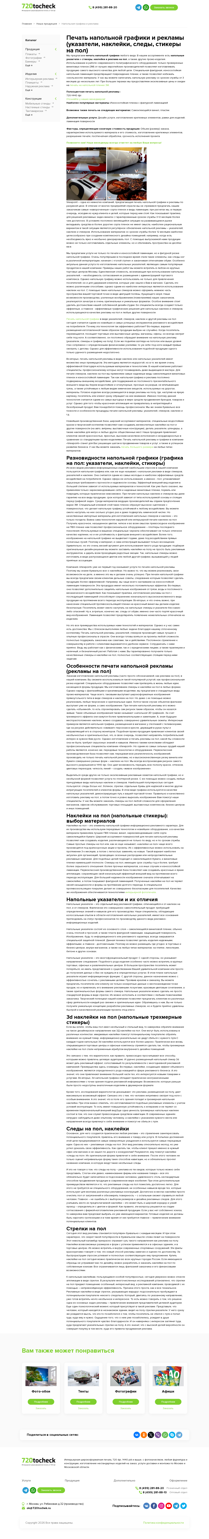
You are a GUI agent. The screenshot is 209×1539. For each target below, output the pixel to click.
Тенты (83, 1391)
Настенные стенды (37, 107)
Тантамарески (34, 111)
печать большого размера (137, 446)
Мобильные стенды (37, 103)
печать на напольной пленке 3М (89, 85)
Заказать (41, 1408)
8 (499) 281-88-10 (155, 1492)
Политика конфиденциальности (163, 1523)
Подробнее (41, 1401)
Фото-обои (41, 1391)
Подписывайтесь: (126, 1506)
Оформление (178, 1480)
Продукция (32, 49)
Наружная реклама (37, 86)
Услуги (26, 1480)
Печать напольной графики (82, 319)
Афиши (168, 1391)
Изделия (31, 74)
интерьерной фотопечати (140, 892)
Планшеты (32, 82)
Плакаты (31, 54)
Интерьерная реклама (39, 79)
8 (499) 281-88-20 (104, 7)
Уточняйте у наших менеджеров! (85, 99)
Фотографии (33, 58)
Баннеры (30, 61)
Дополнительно (124, 1480)
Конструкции (33, 98)
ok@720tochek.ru (39, 1508)
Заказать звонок (164, 7)
